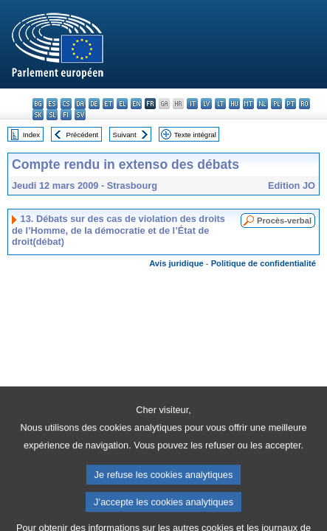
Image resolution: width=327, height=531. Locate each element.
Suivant (125, 135)
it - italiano (192, 103)
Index (31, 135)
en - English (136, 103)
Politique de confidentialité (263, 263)
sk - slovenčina (38, 114)
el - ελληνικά (122, 103)
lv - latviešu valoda (206, 103)
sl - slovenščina (52, 114)
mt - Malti (248, 103)
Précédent (82, 135)
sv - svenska (80, 114)
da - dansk (80, 103)
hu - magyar (234, 103)
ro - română (304, 103)
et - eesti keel (108, 103)
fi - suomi (66, 114)
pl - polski (276, 103)
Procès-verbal (284, 220)
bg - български (38, 103)
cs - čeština (66, 103)
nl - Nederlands (262, 103)
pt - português (290, 103)
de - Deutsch (94, 103)
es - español (52, 103)
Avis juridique (176, 263)
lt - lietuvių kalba (220, 103)
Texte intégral (195, 135)
